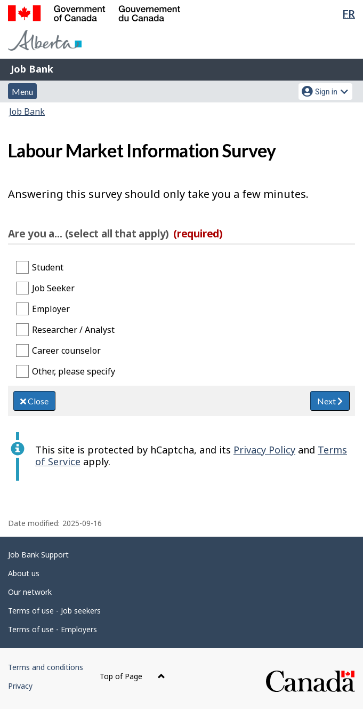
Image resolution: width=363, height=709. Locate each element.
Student (47, 267)
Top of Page (132, 676)
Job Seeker (53, 288)
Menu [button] (22, 91)
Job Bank (32, 68)
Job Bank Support (38, 554)
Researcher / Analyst (73, 330)
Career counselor (66, 350)
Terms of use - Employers (52, 629)
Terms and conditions (45, 667)
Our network (30, 592)
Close (34, 401)
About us (23, 573)
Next (330, 401)
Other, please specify (73, 371)
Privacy (20, 686)
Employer (51, 309)
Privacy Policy (264, 449)
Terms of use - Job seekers (54, 611)
